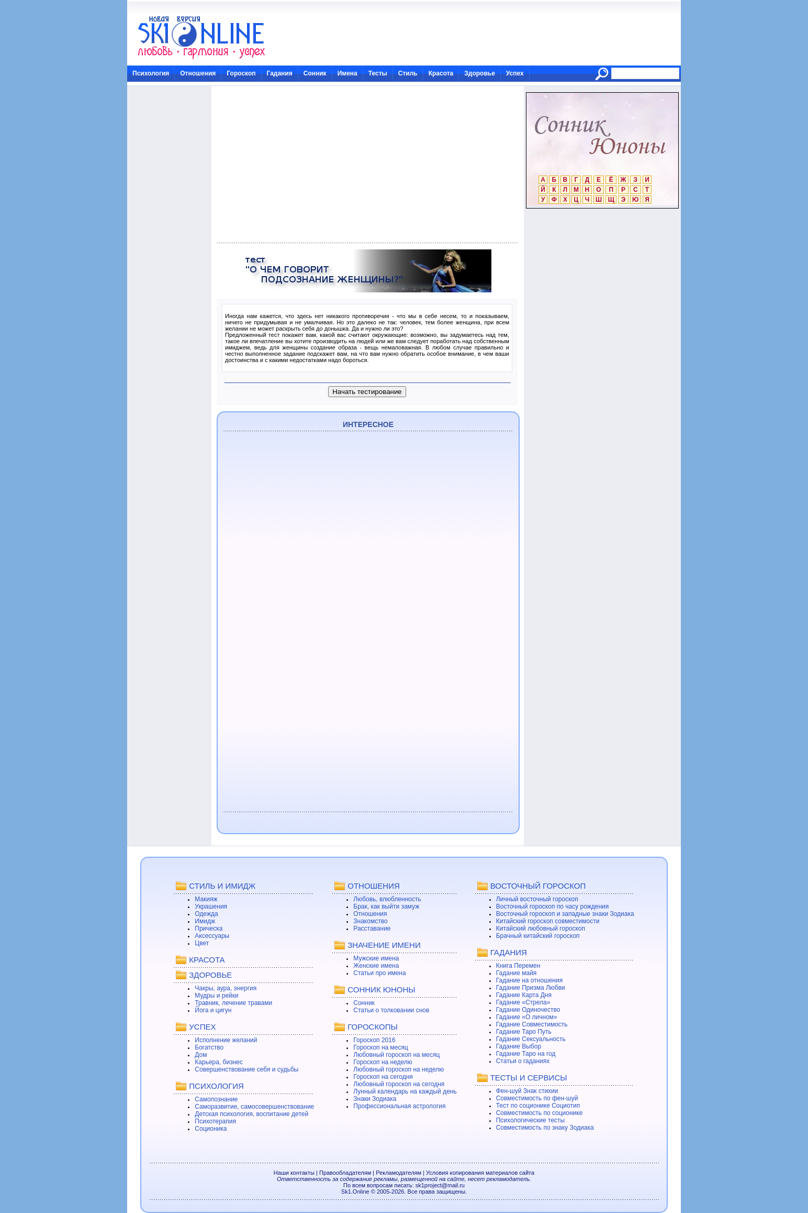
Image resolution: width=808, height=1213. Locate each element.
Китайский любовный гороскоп (540, 928)
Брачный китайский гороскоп (538, 935)
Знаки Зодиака (374, 1098)
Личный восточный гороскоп (537, 899)
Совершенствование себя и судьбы (246, 1069)
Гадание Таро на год (526, 1053)
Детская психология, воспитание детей (251, 1114)
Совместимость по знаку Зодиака (545, 1127)
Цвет (202, 943)
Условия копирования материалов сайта (480, 1173)
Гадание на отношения (529, 980)
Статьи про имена (379, 973)
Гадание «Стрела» (523, 1002)
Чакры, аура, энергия (225, 988)
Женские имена (376, 965)
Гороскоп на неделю (382, 1062)
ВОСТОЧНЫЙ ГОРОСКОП (538, 885)
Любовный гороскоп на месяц (396, 1054)
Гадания (280, 73)
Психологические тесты (530, 1120)
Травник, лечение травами (233, 1003)
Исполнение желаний (226, 1040)
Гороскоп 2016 (374, 1040)
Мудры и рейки (216, 995)
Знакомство (370, 921)
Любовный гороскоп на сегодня (398, 1084)
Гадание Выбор (518, 1046)
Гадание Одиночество (528, 1009)
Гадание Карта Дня (524, 995)
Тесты (377, 73)
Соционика (211, 1128)
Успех (515, 73)
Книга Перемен (518, 965)
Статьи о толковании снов (391, 1010)
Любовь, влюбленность (387, 899)
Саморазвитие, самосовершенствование (254, 1106)
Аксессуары (212, 935)
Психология (150, 73)
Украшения (211, 906)
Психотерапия (215, 1121)
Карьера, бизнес (219, 1062)
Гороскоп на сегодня (383, 1076)
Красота (441, 73)
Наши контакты (294, 1173)
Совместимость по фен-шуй (537, 1098)
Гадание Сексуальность (531, 1039)
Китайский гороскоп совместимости (548, 921)
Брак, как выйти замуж (386, 906)
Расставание (371, 928)
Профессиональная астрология (399, 1106)
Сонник (315, 73)
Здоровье (479, 73)
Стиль (408, 73)
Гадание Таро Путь (524, 1031)
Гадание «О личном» (526, 1017)
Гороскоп (241, 73)
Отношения (198, 73)
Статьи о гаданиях (523, 1061)
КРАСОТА (207, 959)
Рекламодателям (398, 1173)
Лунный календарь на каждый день (404, 1091)
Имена (347, 73)
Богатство (209, 1047)
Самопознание (216, 1099)
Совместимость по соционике (539, 1113)
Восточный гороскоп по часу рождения (552, 906)
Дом (201, 1054)
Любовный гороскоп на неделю (398, 1069)
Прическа (208, 928)
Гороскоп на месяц (380, 1047)
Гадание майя (516, 973)
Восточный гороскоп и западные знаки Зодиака (565, 913)
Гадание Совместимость (532, 1024)
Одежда (206, 913)
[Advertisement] (367, 164)
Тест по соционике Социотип (538, 1105)
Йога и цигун (213, 1010)
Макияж (206, 899)
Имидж (205, 921)
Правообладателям (345, 1173)
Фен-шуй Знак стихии (527, 1091)
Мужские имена (376, 958)
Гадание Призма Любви (530, 987)
